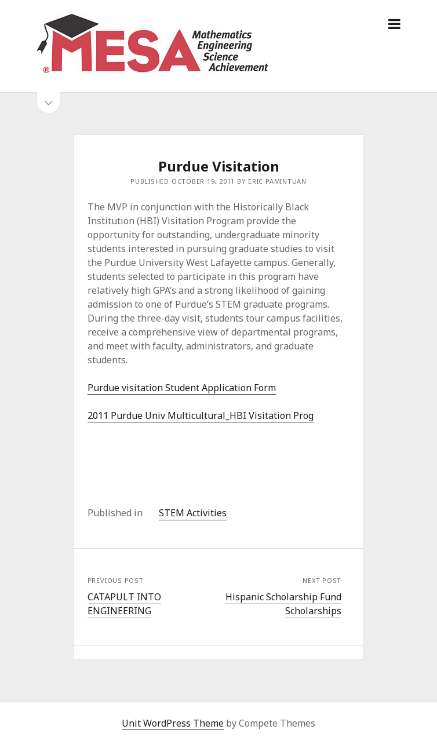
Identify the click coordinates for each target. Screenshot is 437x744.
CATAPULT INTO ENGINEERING (124, 603)
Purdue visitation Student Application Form (182, 387)
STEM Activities (193, 512)
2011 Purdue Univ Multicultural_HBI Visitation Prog (201, 415)
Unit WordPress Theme (173, 723)
